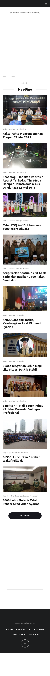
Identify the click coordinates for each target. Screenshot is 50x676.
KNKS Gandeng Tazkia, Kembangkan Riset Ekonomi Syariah (22, 323)
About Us (20, 629)
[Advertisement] (25, 45)
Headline (12, 129)
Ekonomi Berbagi (15, 220)
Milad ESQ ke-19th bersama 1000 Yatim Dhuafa (22, 226)
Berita (5, 129)
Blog (4, 452)
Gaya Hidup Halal (13, 452)
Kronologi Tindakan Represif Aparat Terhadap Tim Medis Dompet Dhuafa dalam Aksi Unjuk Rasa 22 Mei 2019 (23, 182)
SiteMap (9, 629)
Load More (25, 516)
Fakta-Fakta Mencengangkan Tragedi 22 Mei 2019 (23, 135)
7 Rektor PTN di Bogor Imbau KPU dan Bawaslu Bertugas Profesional (23, 409)
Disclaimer (39, 629)
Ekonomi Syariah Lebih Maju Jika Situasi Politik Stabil (22, 367)
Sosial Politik (21, 129)
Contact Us (33, 634)
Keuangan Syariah (22, 496)
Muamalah (21, 315)
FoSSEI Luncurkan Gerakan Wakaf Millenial (21, 458)
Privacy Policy (18, 634)
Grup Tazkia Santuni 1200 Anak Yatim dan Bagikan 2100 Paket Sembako (24, 276)
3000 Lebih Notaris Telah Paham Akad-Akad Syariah (21, 502)
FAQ (29, 629)
